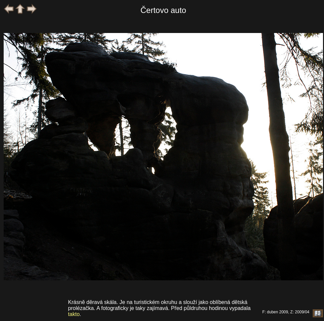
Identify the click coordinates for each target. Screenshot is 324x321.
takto (74, 314)
